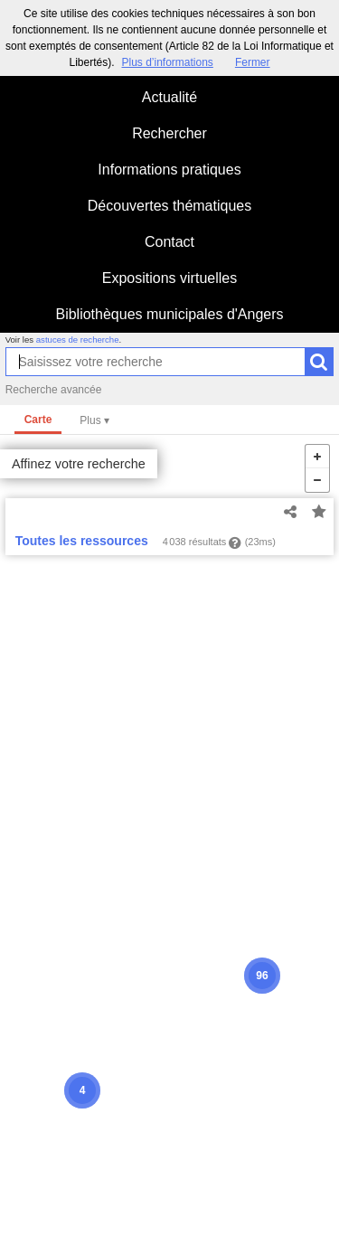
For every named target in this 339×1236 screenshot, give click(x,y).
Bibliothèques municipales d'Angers (169, 314)
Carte (38, 419)
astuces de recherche (77, 339)
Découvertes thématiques (169, 205)
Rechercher (169, 133)
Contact (169, 242)
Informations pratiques (169, 169)
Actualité (169, 97)
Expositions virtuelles (169, 278)
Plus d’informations (166, 62)
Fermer (252, 62)
